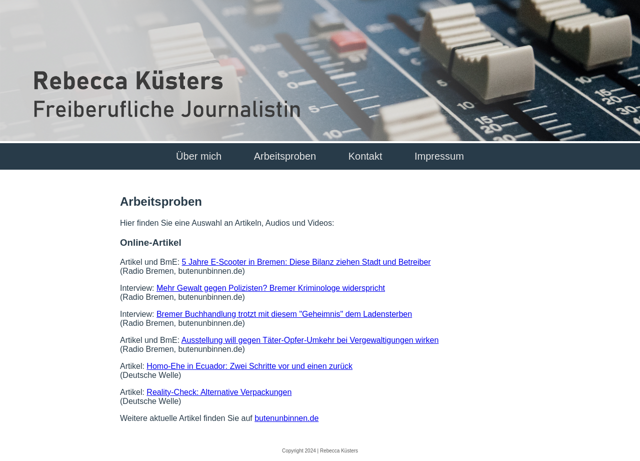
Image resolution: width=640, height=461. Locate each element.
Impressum (439, 156)
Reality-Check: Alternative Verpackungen (219, 392)
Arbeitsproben (285, 156)
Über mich (199, 156)
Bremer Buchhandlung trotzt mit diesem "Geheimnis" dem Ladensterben (284, 314)
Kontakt (365, 156)
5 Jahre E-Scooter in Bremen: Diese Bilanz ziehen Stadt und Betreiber (306, 262)
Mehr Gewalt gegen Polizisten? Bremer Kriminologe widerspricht (270, 288)
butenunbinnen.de (286, 418)
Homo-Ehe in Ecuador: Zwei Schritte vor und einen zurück (249, 366)
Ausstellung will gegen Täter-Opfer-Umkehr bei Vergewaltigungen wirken (310, 340)
